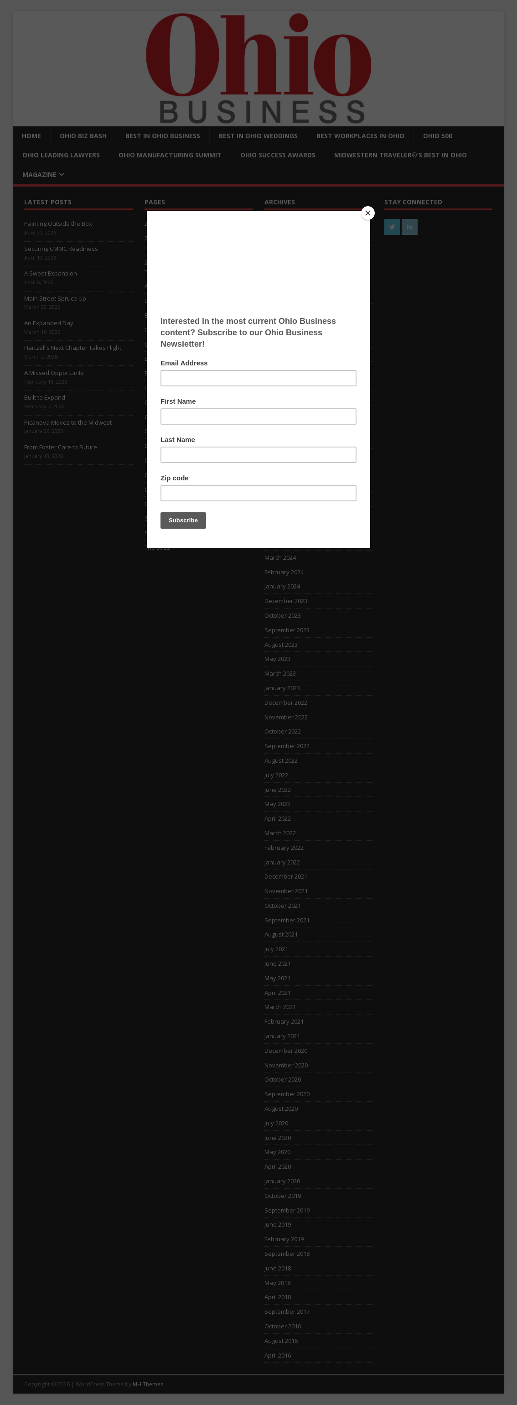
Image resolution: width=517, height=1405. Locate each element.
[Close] (368, 213)
